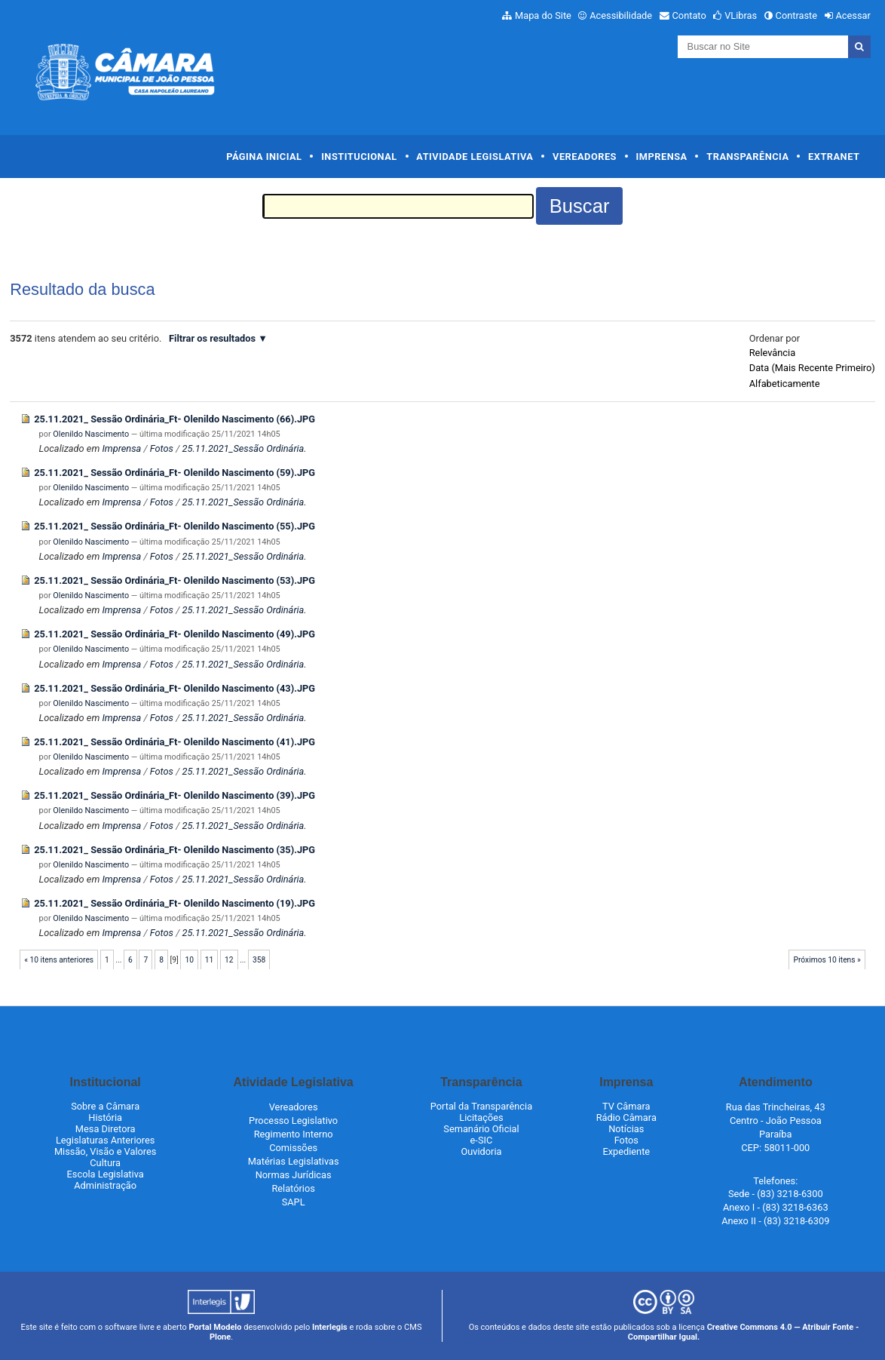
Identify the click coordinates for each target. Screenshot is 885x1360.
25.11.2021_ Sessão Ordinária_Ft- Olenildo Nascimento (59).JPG (174, 472)
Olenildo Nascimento (91, 434)
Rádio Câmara (626, 1117)
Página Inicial (264, 156)
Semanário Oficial (481, 1128)
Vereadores (585, 156)
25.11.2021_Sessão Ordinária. (244, 448)
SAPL (293, 1202)
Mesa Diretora (105, 1128)
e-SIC (481, 1140)
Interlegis (330, 1327)
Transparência (747, 156)
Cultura (105, 1162)
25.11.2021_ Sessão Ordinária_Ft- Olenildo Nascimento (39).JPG (174, 795)
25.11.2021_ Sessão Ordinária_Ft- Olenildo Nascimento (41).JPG (174, 742)
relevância (772, 352)
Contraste (797, 15)
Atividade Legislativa (474, 156)
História (105, 1117)
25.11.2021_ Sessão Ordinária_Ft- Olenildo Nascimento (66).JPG (174, 419)
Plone (220, 1337)
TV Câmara (626, 1106)
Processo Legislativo (293, 1120)
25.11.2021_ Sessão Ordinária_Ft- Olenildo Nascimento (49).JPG (174, 634)
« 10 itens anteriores (58, 960)
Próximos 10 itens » (827, 960)
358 (259, 960)
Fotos (161, 448)
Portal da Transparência (481, 1106)
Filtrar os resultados (212, 338)
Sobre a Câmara (105, 1106)
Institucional (359, 156)
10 (189, 960)
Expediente (626, 1151)
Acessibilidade (620, 15)
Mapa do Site (543, 15)
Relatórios (292, 1188)
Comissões (293, 1147)
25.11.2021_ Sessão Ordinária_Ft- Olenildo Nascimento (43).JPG (174, 688)
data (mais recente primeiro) (812, 367)
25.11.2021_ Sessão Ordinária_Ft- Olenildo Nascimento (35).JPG (174, 849)
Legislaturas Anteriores (105, 1140)
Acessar (852, 15)
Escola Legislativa (105, 1174)
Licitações (481, 1117)
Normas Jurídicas (294, 1174)
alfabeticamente (784, 383)
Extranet (833, 156)
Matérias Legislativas (293, 1161)
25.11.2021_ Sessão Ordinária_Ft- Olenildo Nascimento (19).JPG (174, 903)
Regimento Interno (293, 1134)
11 (209, 960)
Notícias (626, 1128)
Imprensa (661, 156)
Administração (105, 1185)
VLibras (740, 15)
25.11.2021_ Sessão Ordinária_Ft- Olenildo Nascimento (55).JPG (174, 526)
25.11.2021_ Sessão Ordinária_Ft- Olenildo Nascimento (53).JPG (174, 580)
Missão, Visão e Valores (105, 1151)
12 (229, 960)
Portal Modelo (215, 1327)
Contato (689, 15)
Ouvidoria (481, 1151)
